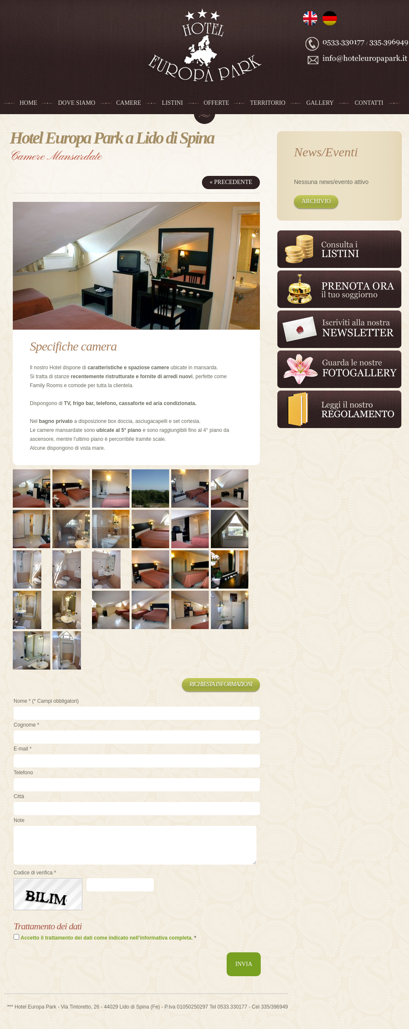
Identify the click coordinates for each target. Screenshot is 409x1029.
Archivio (316, 201)
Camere (128, 103)
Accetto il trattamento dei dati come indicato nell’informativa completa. (106, 938)
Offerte (216, 103)
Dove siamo (76, 103)
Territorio (267, 103)
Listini (172, 103)
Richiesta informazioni (221, 684)
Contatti (368, 103)
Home (28, 103)
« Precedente (231, 182)
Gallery (320, 103)
